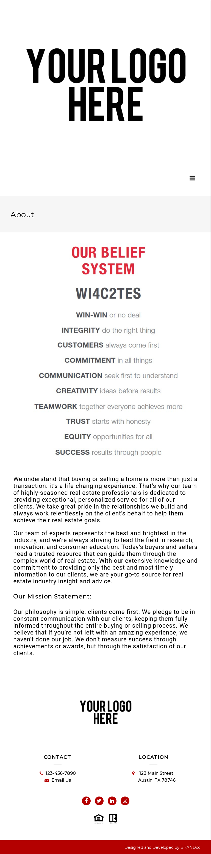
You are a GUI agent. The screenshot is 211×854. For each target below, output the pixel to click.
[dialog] (193, 178)
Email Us (58, 780)
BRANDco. (191, 847)
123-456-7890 (58, 773)
